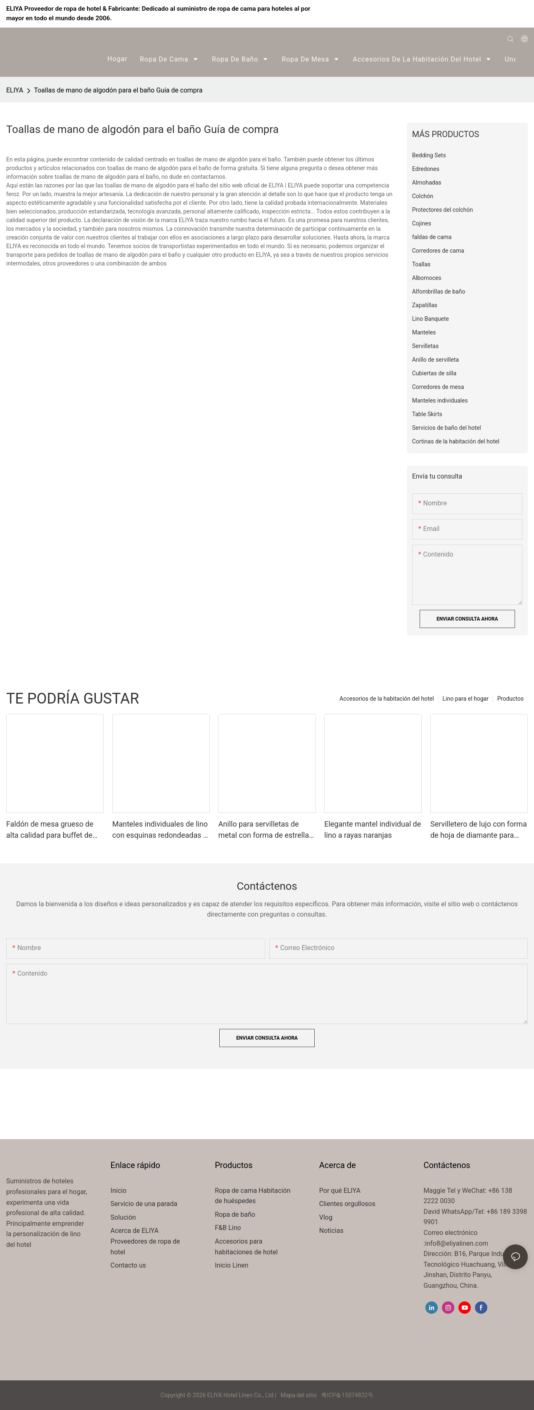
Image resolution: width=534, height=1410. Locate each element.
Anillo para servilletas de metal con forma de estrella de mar (263, 830)
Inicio (118, 1190)
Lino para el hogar (466, 698)
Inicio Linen (231, 1265)
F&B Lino (228, 1228)
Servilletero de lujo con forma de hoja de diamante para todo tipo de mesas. (478, 830)
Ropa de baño (235, 1214)
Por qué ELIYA (340, 1190)
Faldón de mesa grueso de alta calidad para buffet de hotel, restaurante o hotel (49, 830)
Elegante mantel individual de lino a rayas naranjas (372, 829)
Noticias (331, 1231)
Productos (510, 698)
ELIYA (14, 90)
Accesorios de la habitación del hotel (386, 698)
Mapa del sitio (298, 1395)
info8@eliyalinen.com (456, 1243)
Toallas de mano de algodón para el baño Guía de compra (118, 90)
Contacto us (128, 1265)
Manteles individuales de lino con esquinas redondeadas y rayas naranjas (160, 830)
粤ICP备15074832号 (347, 1395)
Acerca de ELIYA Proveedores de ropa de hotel (145, 1241)
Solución (124, 1217)
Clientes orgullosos (347, 1204)
